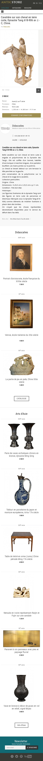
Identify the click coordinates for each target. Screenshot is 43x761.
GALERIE (14, 140)
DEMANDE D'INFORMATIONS (21, 115)
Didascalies (18, 125)
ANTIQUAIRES (16, 8)
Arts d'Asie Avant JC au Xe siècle (19, 219)
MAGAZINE (27, 8)
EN (37, 3)
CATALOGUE (5, 8)
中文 (40, 3)
